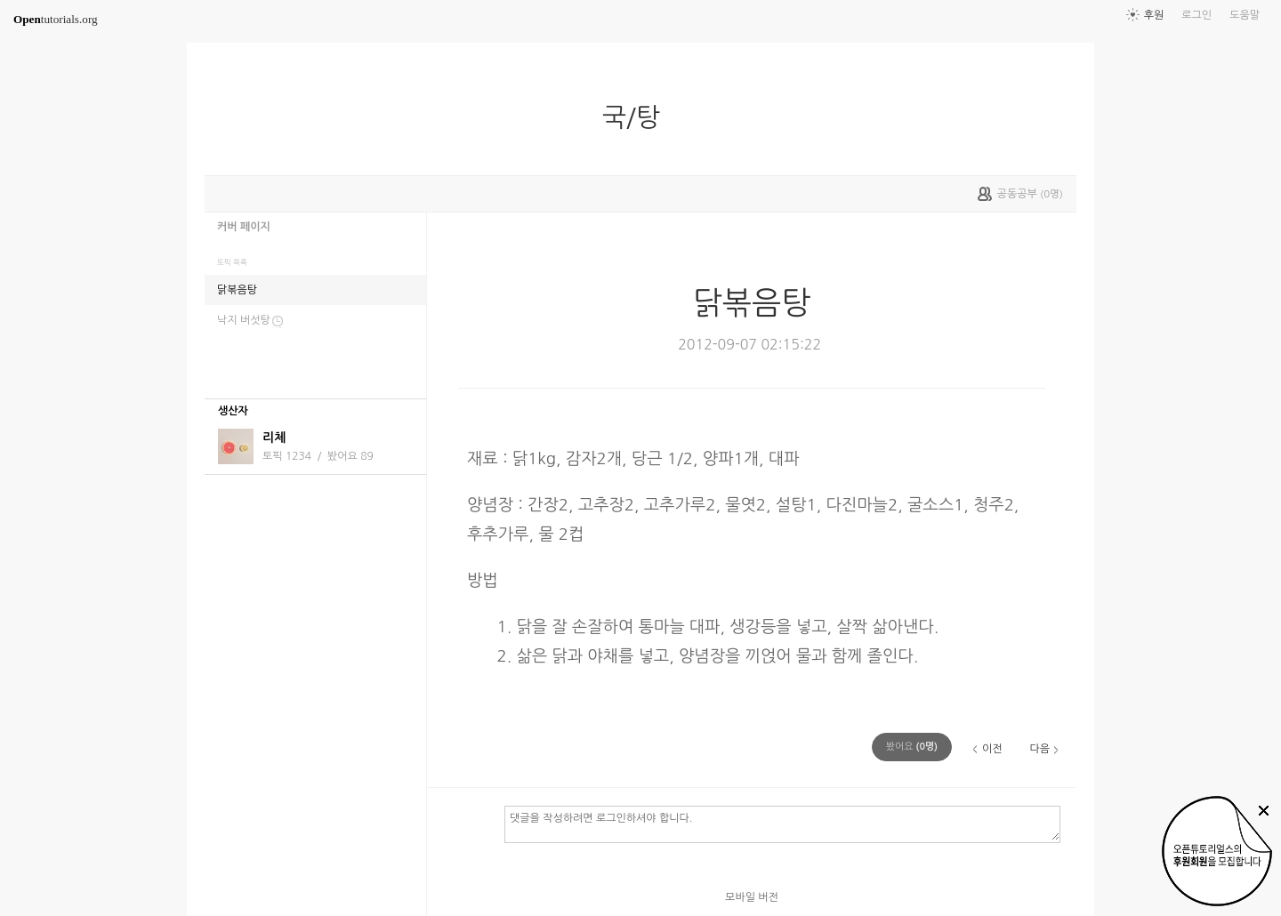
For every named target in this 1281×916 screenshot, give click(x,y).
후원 (1154, 15)
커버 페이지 (243, 226)
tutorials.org (55, 19)
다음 (1039, 748)
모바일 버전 (751, 897)
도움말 (1244, 15)
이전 (992, 748)
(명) (912, 746)
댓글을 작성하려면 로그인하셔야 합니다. (782, 823)
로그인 (1196, 15)
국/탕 (638, 117)
